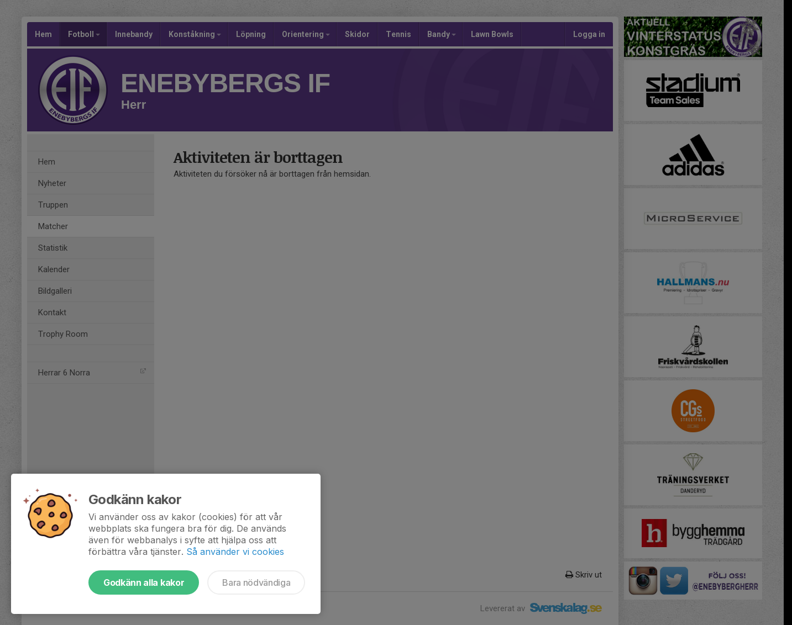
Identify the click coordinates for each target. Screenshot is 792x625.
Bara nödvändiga (256, 582)
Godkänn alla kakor (143, 582)
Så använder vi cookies (235, 551)
